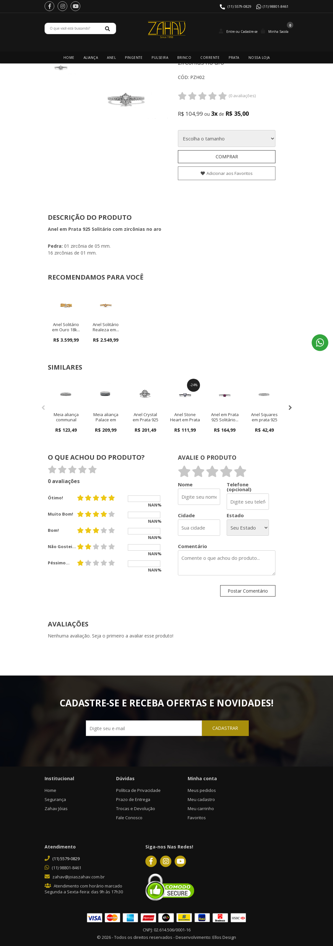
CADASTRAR (215, 729)
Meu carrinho (201, 808)
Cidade (186, 515)
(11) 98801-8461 (275, 6)
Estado (235, 515)
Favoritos (197, 818)
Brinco (184, 57)
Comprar (227, 156)
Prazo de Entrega (133, 799)
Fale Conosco (129, 818)
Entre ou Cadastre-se (242, 31)
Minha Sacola (278, 31)
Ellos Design (224, 937)
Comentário (192, 546)
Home (68, 57)
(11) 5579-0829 (239, 6)
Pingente (133, 57)
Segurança (55, 799)
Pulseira (160, 57)
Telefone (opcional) (239, 487)
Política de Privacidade (138, 790)
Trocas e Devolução (135, 808)
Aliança (91, 57)
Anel (111, 57)
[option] (61, 66)
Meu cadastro (201, 799)
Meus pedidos (202, 790)
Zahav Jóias (56, 808)
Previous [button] (43, 407)
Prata (234, 57)
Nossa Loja (259, 57)
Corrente (210, 57)
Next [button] (290, 407)
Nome (185, 484)
